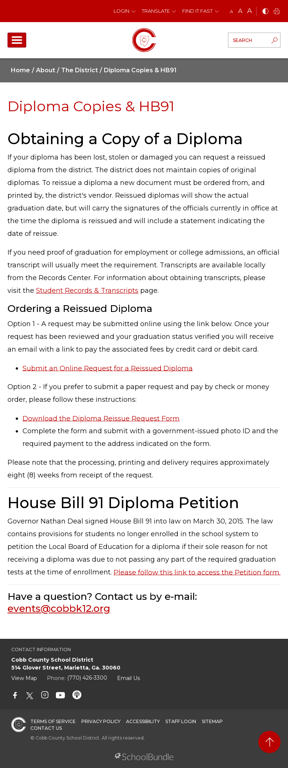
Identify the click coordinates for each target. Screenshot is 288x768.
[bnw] (265, 11)
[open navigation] (17, 40)
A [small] (231, 11)
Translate (156, 11)
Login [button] (121, 11)
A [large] (249, 11)
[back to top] (269, 742)
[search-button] (275, 41)
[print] (277, 11)
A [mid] (240, 11)
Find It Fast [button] (197, 11)
